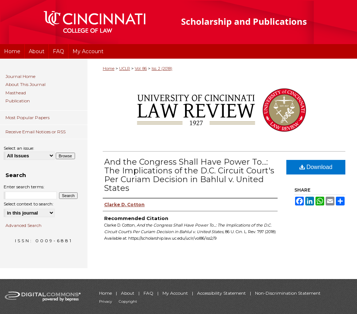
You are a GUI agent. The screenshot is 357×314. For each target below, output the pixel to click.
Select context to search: (29, 204)
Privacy (106, 301)
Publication (17, 100)
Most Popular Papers (27, 117)
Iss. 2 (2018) (162, 68)
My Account (175, 293)
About (128, 293)
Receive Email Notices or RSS (35, 131)
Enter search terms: (24, 186)
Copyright (128, 301)
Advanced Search (23, 225)
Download (316, 167)
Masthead (15, 92)
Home (108, 68)
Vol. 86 (141, 68)
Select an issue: (19, 148)
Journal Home (20, 76)
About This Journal (25, 84)
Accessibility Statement (222, 293)
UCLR (124, 68)
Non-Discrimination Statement (288, 293)
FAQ (149, 293)
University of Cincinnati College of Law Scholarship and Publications (257, 22)
